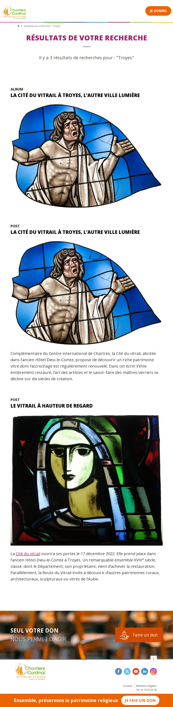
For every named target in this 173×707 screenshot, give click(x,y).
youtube (135, 671)
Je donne (158, 11)
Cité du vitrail (28, 553)
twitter (127, 671)
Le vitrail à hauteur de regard (51, 405)
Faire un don (145, 635)
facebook (118, 671)
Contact (127, 686)
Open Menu (133, 10)
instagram (153, 671)
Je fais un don (140, 700)
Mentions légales (146, 686)
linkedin (144, 671)
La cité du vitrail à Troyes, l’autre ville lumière (75, 95)
